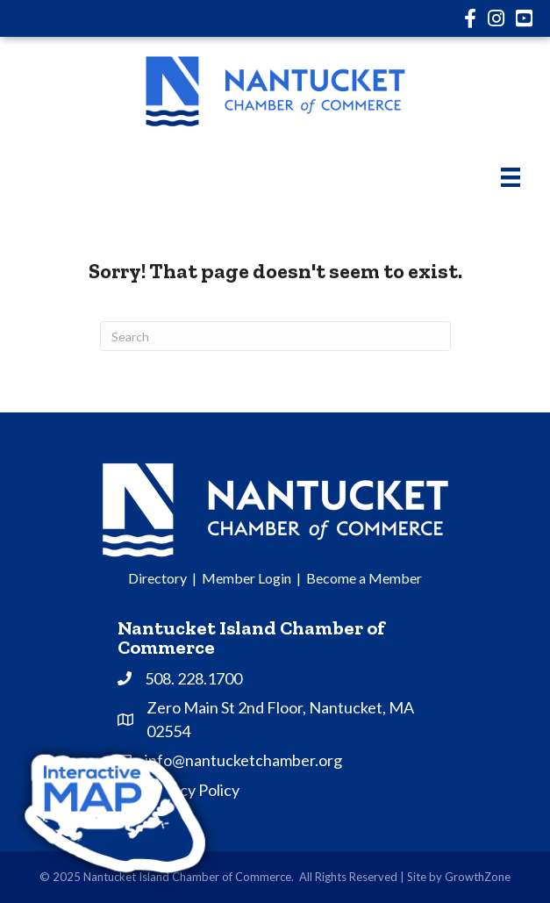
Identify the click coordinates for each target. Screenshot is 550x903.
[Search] (275, 336)
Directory (157, 578)
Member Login (246, 578)
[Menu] (510, 176)
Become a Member (364, 578)
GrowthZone (478, 877)
